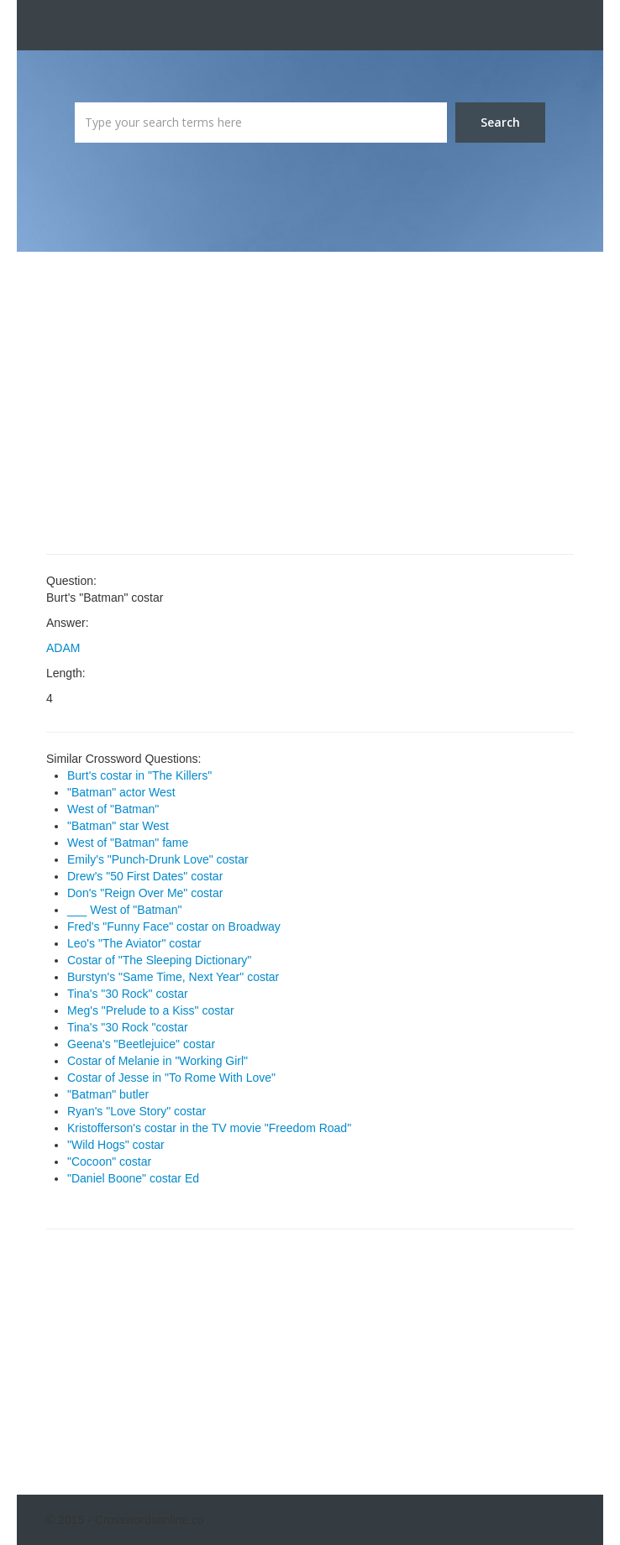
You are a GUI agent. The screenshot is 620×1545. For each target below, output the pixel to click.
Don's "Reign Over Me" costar (145, 893)
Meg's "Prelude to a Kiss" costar (150, 1010)
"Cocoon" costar (109, 1161)
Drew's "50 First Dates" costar (145, 876)
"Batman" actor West (121, 792)
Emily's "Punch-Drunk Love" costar (158, 859)
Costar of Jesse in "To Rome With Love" (171, 1077)
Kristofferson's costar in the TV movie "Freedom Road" (209, 1128)
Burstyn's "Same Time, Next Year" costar (173, 977)
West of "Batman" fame (127, 842)
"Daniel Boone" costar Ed (133, 1178)
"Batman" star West (118, 826)
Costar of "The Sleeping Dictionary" (159, 960)
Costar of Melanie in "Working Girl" (157, 1060)
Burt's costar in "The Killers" (139, 775)
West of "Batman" (113, 809)
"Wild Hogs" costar (116, 1144)
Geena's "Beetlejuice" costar (141, 1044)
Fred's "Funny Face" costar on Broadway (174, 926)
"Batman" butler (108, 1094)
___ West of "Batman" (124, 909)
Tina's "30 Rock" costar (127, 993)
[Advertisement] (310, 402)
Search (500, 122)
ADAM (63, 648)
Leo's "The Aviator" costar (134, 943)
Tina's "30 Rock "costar (127, 1027)
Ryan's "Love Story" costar (136, 1111)
